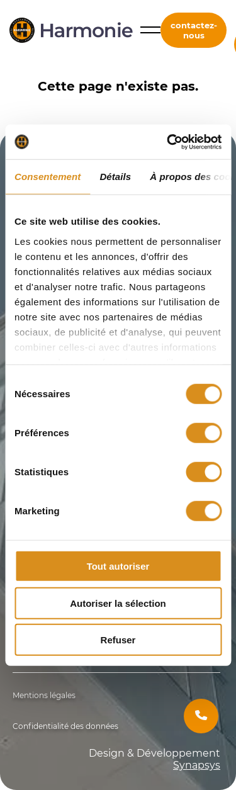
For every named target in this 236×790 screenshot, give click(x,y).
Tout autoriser (118, 566)
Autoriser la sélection (118, 602)
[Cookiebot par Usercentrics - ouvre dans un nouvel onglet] (168, 141)
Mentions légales (44, 695)
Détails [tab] (115, 176)
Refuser (118, 640)
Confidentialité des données (65, 726)
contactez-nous (194, 30)
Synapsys (196, 765)
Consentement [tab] (47, 176)
